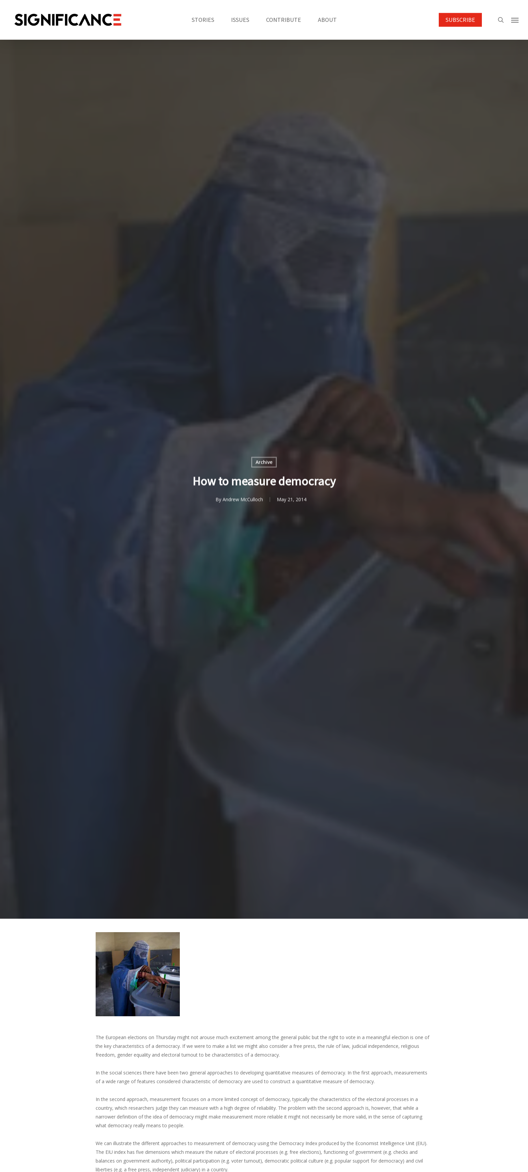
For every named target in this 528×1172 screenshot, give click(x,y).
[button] (515, 19)
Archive (264, 463)
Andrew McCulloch (242, 500)
